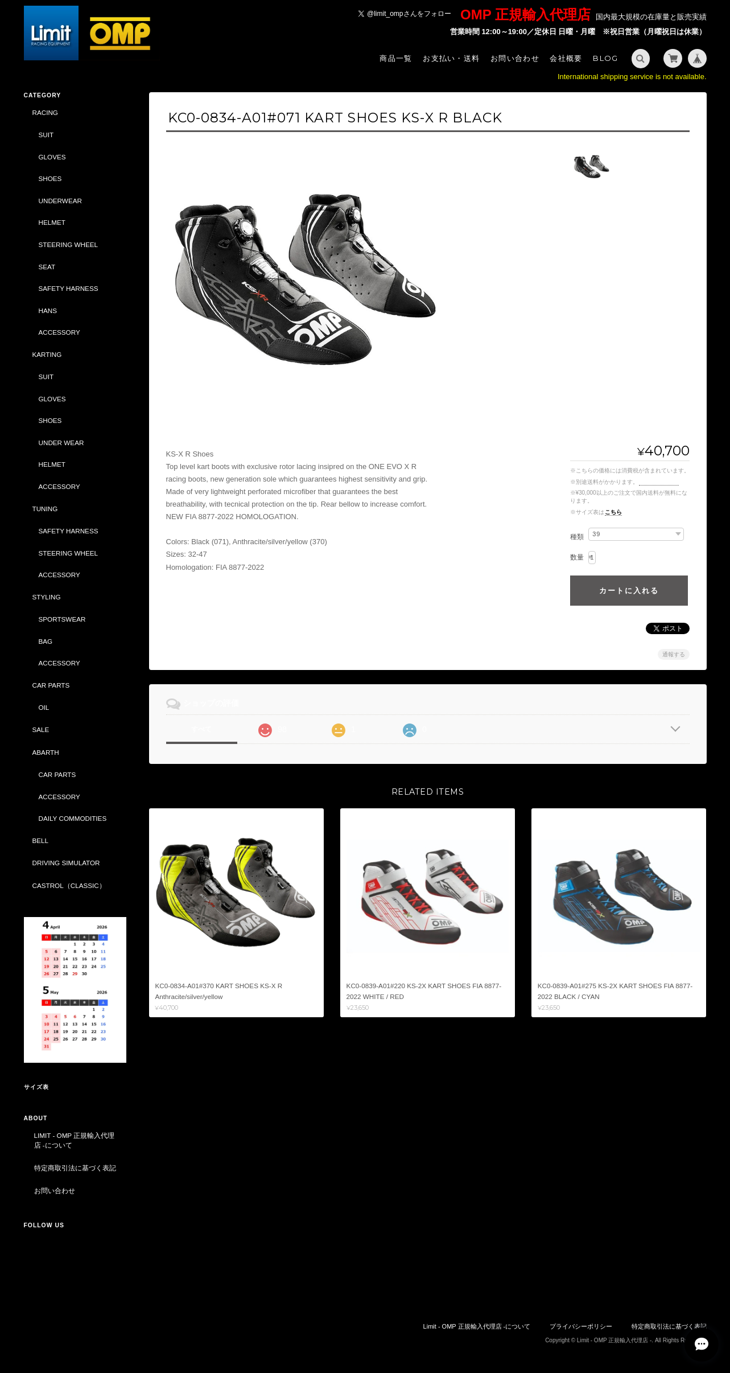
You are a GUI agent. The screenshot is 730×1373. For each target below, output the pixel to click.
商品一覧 (396, 58)
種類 (577, 537)
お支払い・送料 (451, 58)
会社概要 (566, 58)
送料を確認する (659, 482)
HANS (48, 310)
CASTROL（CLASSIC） (69, 885)
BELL (40, 840)
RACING (45, 112)
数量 (577, 557)
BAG (46, 641)
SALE (41, 729)
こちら (613, 512)
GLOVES (52, 157)
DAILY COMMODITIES (73, 818)
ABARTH (45, 752)
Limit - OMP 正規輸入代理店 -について (74, 1140)
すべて (201, 729)
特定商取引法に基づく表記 (75, 1167)
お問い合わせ (514, 58)
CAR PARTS (51, 685)
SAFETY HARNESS (68, 288)
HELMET (52, 222)
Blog (605, 58)
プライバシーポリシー (581, 1326)
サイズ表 (36, 1087)
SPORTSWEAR (62, 619)
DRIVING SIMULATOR (66, 862)
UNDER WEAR (61, 442)
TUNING (45, 508)
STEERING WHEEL (68, 244)
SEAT (47, 266)
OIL (44, 707)
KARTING (47, 354)
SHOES (50, 178)
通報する (673, 654)
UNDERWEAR (60, 200)
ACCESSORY (59, 332)
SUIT (46, 134)
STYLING (46, 597)
